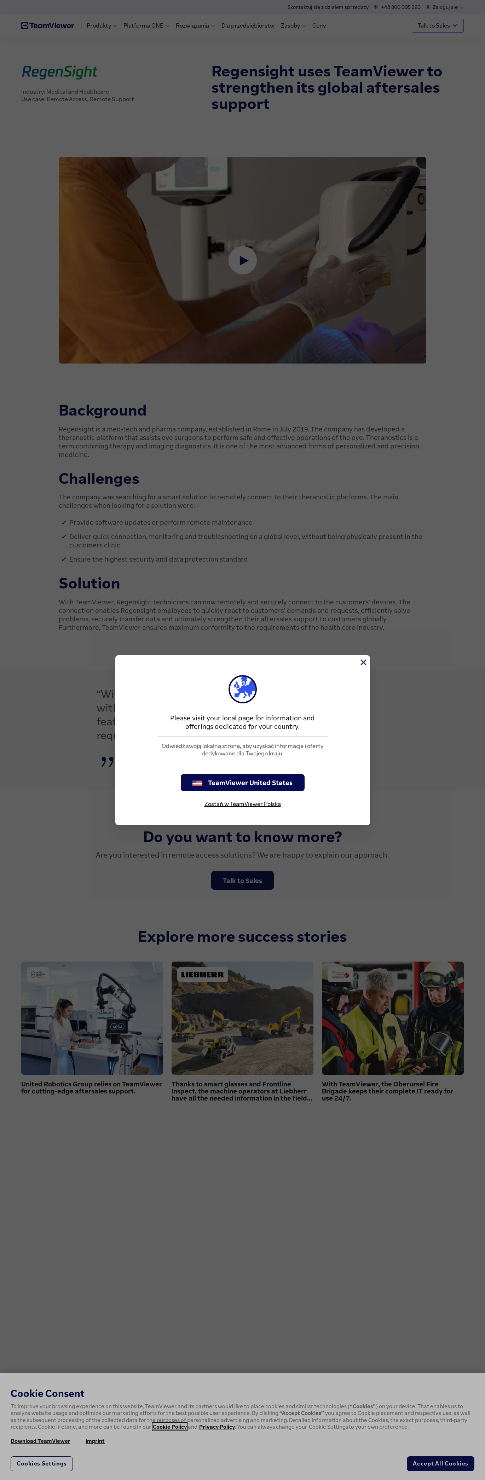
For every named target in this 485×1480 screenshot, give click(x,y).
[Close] (363, 662)
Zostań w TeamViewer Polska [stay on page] (242, 804)
